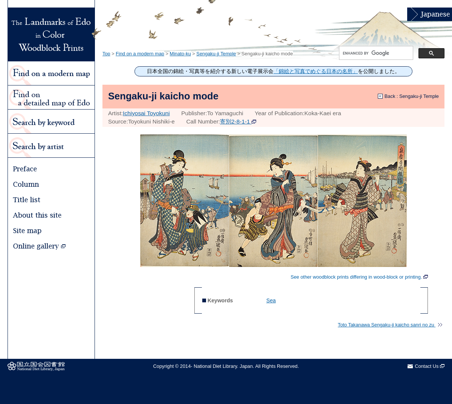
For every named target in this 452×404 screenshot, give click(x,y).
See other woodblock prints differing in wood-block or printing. (359, 277)
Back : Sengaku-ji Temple (412, 96)
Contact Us (429, 366)
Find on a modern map (140, 53)
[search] (375, 53)
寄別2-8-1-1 (238, 121)
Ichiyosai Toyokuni (146, 113)
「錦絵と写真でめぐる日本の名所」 (315, 71)
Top (106, 53)
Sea (271, 300)
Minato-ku (180, 53)
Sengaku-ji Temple (216, 53)
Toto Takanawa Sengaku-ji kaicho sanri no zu (390, 325)
